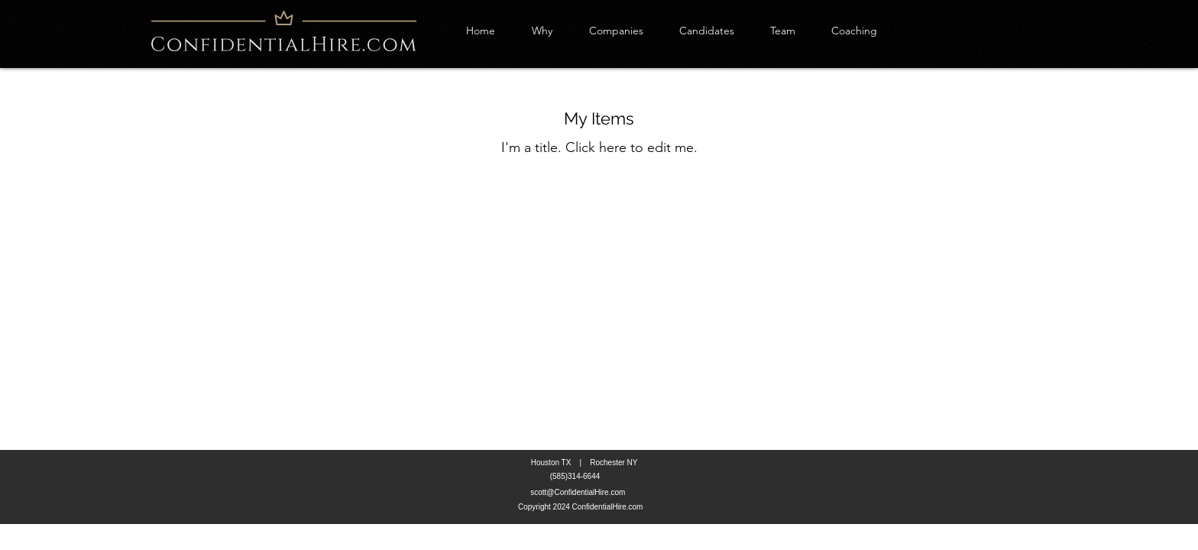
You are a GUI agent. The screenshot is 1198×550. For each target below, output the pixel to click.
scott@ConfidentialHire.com (577, 492)
